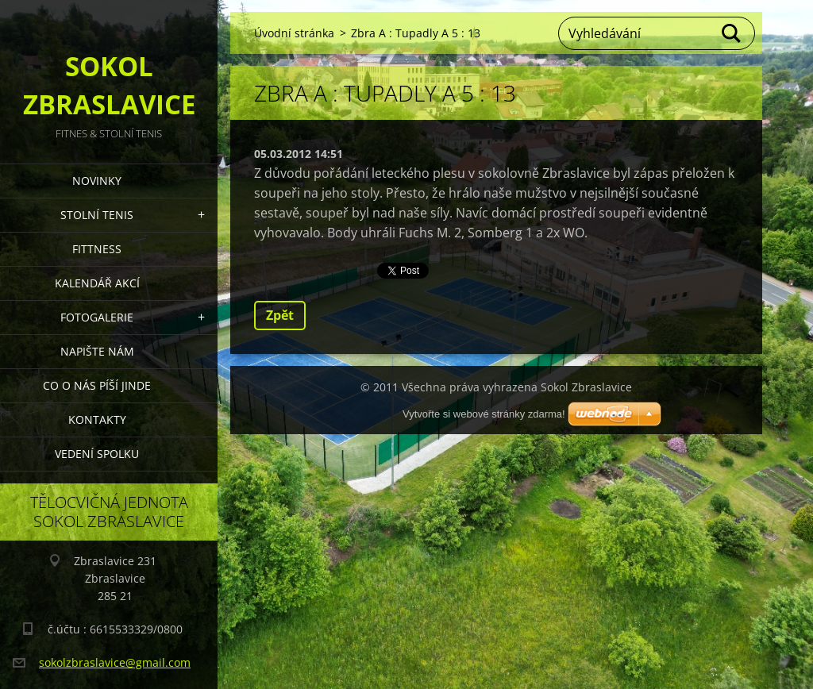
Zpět (280, 315)
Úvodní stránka (294, 32)
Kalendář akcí (97, 283)
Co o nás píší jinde (97, 385)
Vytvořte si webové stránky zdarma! (484, 414)
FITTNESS (96, 248)
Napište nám (97, 351)
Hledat (732, 33)
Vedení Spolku (97, 453)
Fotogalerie (96, 317)
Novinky (96, 180)
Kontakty (97, 419)
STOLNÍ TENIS (96, 214)
